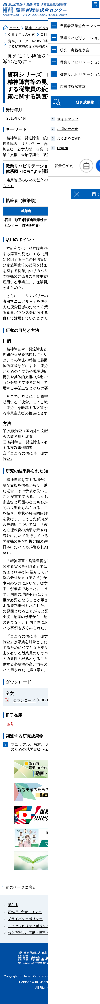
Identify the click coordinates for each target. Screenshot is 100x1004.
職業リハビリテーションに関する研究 (54, 28)
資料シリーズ (50, 34)
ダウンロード (24, 700)
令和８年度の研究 (21, 34)
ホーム (14, 28)
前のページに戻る (21, 887)
